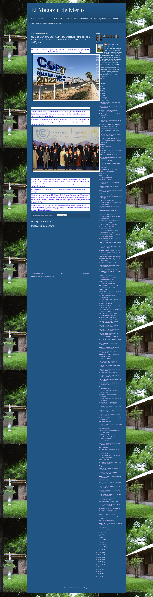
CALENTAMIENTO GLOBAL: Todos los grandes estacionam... (110, 292)
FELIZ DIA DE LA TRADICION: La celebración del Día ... (108, 333)
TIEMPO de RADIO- (104, 459)
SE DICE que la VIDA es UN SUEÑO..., (110, 138)
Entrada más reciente (37, 273)
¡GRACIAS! (102, 118)
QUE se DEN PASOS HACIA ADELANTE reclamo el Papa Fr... (110, 247)
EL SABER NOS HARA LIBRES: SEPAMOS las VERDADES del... (109, 403)
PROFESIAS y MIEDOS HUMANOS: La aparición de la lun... (110, 355)
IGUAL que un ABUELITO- (106, 161)
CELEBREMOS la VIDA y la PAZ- (108, 263)
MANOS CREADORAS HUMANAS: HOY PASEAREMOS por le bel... (110, 469)
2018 (99, 559)
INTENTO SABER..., (105, 441)
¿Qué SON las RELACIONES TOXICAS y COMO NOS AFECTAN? (110, 135)
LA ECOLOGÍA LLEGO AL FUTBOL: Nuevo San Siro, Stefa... (109, 170)
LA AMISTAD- (103, 289)
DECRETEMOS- (103, 167)
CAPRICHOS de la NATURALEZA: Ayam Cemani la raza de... (110, 462)
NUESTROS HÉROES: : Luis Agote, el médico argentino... (109, 265)
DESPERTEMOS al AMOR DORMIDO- (110, 256)
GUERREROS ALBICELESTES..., (108, 373)
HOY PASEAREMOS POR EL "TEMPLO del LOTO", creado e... (110, 272)
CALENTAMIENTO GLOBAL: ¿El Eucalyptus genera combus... (108, 127)
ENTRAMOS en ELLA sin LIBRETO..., (109, 124)
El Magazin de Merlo (57, 9)
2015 (99, 566)
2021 (99, 552)
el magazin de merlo (112, 44)
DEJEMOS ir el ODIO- (105, 180)
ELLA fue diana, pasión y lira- (107, 200)
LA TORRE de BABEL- (105, 359)
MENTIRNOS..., (103, 173)
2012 (99, 574)
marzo (101, 544)
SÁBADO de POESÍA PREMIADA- (108, 269)
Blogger (86, 588)
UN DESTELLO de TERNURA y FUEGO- (110, 250)
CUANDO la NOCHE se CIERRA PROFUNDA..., (108, 351)
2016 (99, 564)
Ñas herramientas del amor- (107, 521)
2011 (99, 576)
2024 (99, 91)
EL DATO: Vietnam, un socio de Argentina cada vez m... (108, 278)
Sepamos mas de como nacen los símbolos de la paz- (108, 387)
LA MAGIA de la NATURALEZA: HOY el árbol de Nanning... (110, 411)
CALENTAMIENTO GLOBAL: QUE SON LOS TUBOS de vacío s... (110, 151)
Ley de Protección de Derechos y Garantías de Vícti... (108, 437)
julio (100, 535)
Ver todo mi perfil (100, 78)
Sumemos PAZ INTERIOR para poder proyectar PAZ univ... (109, 227)
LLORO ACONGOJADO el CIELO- (108, 337)
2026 (99, 86)
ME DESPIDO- (103, 144)
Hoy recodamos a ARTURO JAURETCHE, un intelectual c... (108, 223)
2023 (99, 93)
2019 (99, 557)
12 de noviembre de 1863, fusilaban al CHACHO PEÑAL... (109, 239)
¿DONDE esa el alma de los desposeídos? (107, 296)
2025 (99, 88)
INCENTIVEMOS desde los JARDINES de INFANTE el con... (110, 494)
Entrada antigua (85, 273)
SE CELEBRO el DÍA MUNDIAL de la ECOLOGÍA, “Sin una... (109, 505)
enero (101, 549)
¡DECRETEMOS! (104, 434)
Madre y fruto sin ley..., (105, 194)
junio (100, 537)
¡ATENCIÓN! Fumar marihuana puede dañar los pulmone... (109, 164)
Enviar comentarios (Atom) (46, 276)
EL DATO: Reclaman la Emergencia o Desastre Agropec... (109, 450)
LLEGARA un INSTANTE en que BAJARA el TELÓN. (108, 473)
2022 (99, 95)
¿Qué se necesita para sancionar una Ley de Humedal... (109, 369)
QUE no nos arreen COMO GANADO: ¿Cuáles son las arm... (109, 456)
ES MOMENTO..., (104, 453)
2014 (99, 569)
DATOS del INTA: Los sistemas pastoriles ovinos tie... (107, 176)
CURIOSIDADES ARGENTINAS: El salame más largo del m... (109, 383)
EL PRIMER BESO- (104, 428)
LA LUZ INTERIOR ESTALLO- (107, 214)
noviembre (102, 100)
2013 (99, 571)
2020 (99, 554)
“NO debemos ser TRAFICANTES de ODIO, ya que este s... (109, 235)
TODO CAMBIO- (103, 480)
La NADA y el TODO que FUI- (107, 275)
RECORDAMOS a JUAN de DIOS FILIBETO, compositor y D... (108, 286)
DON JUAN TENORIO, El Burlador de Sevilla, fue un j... (109, 253)
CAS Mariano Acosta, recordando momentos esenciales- (108, 110)
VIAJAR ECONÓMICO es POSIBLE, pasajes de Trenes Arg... (109, 231)
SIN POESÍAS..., (103, 447)
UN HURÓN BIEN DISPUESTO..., (108, 154)
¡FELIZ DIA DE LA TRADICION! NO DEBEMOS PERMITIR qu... (109, 314)
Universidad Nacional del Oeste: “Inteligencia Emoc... (108, 498)
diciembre (102, 98)
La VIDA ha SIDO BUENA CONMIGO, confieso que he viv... (109, 444)
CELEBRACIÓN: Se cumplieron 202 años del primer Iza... (109, 376)
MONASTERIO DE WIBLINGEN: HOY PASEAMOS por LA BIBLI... (109, 362)
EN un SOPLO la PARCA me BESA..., (109, 508)
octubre (101, 527)
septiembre (102, 530)
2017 (99, 562)
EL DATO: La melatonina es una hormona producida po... (108, 511)
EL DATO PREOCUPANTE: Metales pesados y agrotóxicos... (109, 347)
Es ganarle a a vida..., (105, 466)
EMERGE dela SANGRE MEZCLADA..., (110, 220)
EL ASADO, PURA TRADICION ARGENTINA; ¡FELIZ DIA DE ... (108, 318)
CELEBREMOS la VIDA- (106, 422)
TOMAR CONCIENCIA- (105, 303)
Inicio (62, 273)
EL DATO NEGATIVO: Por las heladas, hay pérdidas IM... (110, 491)
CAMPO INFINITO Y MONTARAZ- (108, 502)
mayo (101, 539)
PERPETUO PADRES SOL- (107, 514)
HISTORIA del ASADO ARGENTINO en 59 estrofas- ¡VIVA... (110, 310)
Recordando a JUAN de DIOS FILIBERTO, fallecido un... (107, 282)
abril (100, 542)
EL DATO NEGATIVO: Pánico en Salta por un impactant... (109, 306)
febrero (101, 547)
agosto (101, 532)
